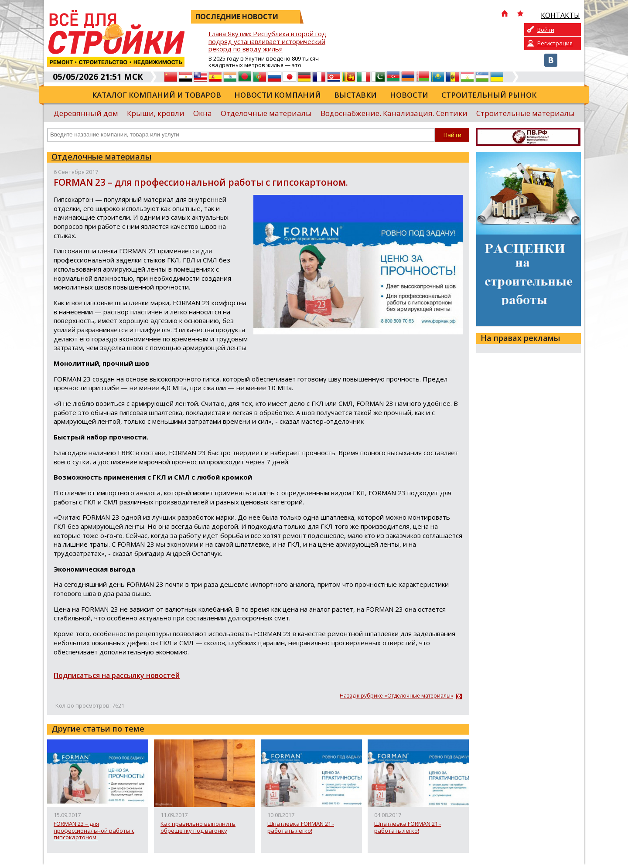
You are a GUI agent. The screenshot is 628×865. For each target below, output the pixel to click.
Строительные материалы (525, 113)
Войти (545, 30)
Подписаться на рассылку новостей (117, 675)
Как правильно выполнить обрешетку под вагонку (198, 827)
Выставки (355, 95)
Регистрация (555, 43)
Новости (409, 95)
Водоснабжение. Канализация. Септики (394, 113)
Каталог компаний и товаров (156, 95)
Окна (202, 113)
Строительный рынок (488, 95)
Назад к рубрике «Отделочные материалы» (396, 695)
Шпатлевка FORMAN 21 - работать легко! (300, 827)
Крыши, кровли (155, 113)
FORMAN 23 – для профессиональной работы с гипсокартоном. (94, 831)
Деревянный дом (86, 113)
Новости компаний (277, 95)
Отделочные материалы (266, 113)
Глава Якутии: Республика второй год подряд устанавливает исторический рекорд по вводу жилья (267, 41)
